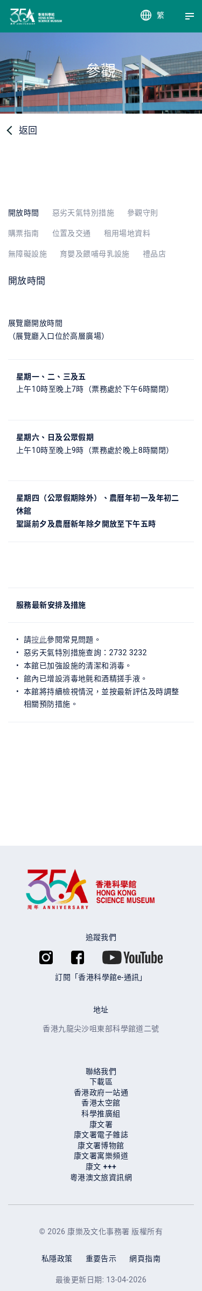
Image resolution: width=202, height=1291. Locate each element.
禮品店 (154, 253)
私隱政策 (57, 1258)
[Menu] (189, 16)
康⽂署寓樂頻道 (101, 1155)
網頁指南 (145, 1258)
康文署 (101, 1124)
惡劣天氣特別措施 (83, 212)
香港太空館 (100, 1102)
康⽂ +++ (101, 1166)
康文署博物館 (101, 1145)
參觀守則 (142, 212)
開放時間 (23, 212)
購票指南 (23, 233)
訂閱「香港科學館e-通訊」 (101, 977)
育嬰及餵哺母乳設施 (95, 253)
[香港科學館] (17, 16)
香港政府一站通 (101, 1092)
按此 (39, 639)
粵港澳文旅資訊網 (101, 1177)
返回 (28, 130)
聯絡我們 (101, 1071)
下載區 (101, 1081)
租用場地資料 (127, 233)
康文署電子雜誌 (101, 1134)
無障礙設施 (27, 253)
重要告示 (101, 1258)
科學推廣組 (100, 1113)
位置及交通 (71, 233)
